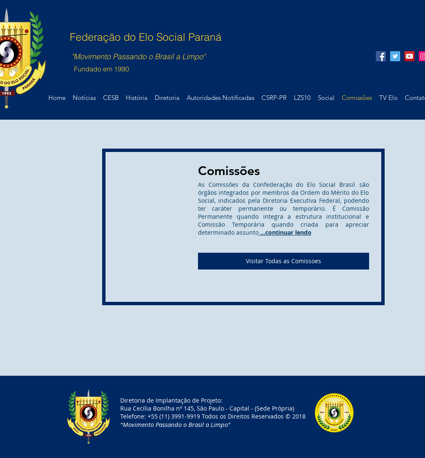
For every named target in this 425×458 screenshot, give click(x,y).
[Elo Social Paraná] (409, 56)
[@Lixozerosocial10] (381, 56)
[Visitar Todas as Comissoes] (283, 261)
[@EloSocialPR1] (395, 56)
